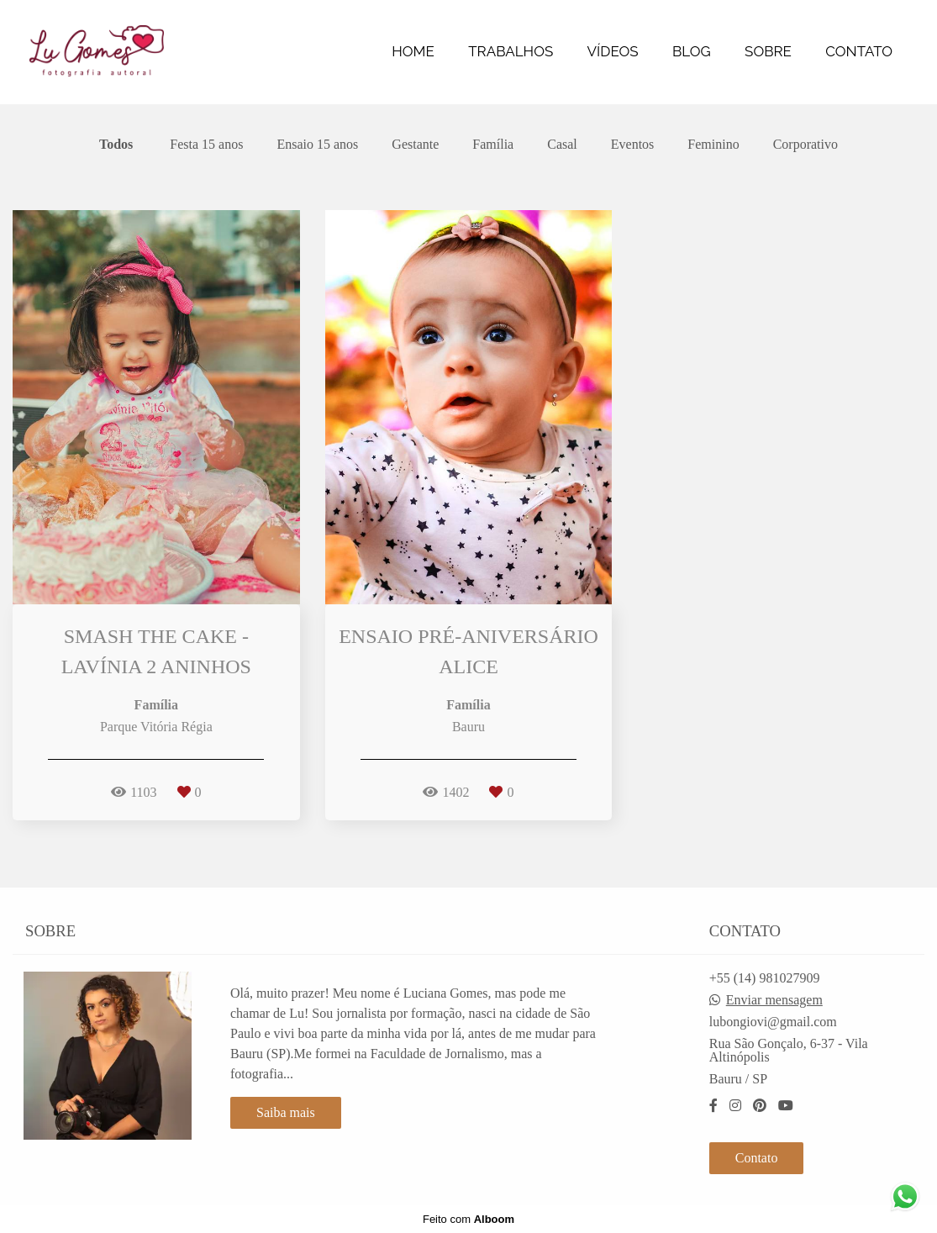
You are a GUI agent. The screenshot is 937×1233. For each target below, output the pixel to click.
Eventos (633, 144)
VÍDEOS (613, 51)
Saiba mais (285, 1112)
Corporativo (805, 144)
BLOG (691, 51)
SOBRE (768, 51)
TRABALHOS (510, 51)
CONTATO (858, 51)
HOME (413, 51)
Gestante (415, 144)
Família (492, 144)
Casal (562, 144)
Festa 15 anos (206, 144)
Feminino (713, 144)
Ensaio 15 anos (317, 144)
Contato (756, 1158)
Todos (116, 144)
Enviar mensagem (774, 1000)
